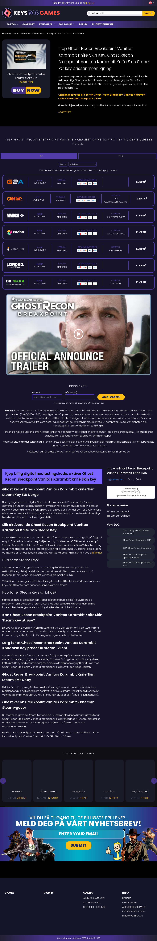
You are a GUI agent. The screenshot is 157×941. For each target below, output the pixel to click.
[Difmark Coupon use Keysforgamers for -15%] (78, 460)
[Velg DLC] (83, 164)
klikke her (97, 552)
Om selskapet (129, 902)
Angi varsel (111, 397)
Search (148, 13)
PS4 (117, 156)
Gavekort (28, 24)
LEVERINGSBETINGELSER (134, 911)
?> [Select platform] (63, 164)
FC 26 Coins (67, 24)
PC (38, 156)
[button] (3, 781)
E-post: (36, 392)
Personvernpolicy (132, 915)
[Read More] (104, 112)
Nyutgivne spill (91, 902)
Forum (83, 24)
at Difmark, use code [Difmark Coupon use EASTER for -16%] (73, 3)
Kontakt (126, 898)
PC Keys (12, 24)
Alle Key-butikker (103, 24)
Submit (78, 845)
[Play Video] (78, 335)
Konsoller (47, 24)
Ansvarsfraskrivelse (134, 907)
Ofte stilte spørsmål (94, 907)
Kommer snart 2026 (94, 898)
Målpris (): (71, 392)
